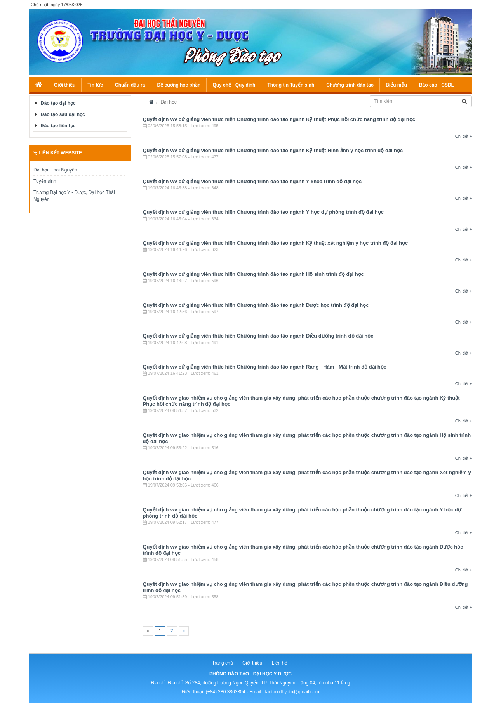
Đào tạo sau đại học (63, 114)
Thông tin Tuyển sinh (290, 85)
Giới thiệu (64, 85)
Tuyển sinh (44, 181)
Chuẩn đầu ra (130, 85)
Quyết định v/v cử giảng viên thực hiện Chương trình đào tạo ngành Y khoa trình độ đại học (252, 181)
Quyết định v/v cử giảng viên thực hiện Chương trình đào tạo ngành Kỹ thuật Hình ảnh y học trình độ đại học (273, 150)
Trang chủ (222, 663)
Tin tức (95, 85)
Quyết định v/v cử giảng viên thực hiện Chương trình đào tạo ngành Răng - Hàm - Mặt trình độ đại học (265, 367)
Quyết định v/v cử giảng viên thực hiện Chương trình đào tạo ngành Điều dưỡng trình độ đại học (258, 336)
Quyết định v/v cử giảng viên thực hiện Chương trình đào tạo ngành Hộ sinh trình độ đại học (253, 274)
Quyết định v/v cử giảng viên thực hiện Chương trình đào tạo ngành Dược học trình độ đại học (256, 305)
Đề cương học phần (178, 85)
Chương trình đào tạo (350, 85)
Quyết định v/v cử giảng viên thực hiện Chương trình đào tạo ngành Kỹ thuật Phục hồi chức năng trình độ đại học (279, 119)
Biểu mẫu (396, 85)
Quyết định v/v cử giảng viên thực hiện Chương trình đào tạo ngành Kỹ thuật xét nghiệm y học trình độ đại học (275, 243)
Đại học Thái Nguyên (55, 170)
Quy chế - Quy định (233, 85)
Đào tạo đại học (58, 103)
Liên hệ (279, 663)
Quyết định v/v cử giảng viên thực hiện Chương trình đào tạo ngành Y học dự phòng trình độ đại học (263, 212)
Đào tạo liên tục (58, 125)
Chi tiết (463, 136)
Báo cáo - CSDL (436, 85)
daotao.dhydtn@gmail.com (291, 691)
